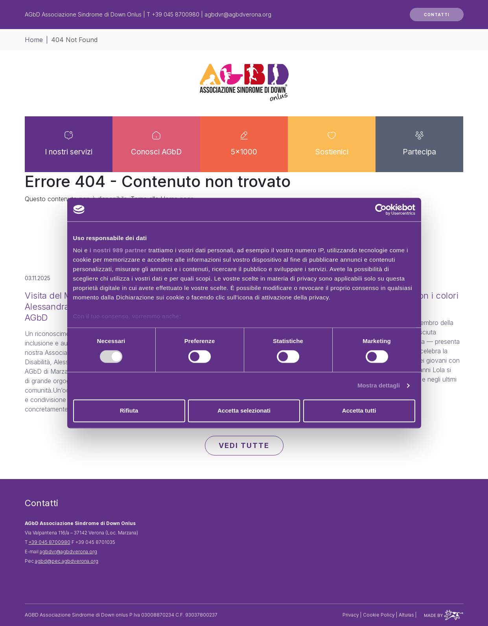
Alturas (407, 615)
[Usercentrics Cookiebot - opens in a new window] (380, 209)
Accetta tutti (359, 410)
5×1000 (244, 152)
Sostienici (331, 152)
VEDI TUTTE (244, 445)
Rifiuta (129, 410)
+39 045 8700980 (175, 14)
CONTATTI (436, 14)
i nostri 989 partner (118, 250)
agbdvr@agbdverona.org (237, 14)
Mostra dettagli (378, 385)
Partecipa (419, 152)
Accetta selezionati (244, 410)
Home (34, 40)
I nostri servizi (68, 152)
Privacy (351, 615)
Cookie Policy (379, 615)
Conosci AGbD (156, 152)
